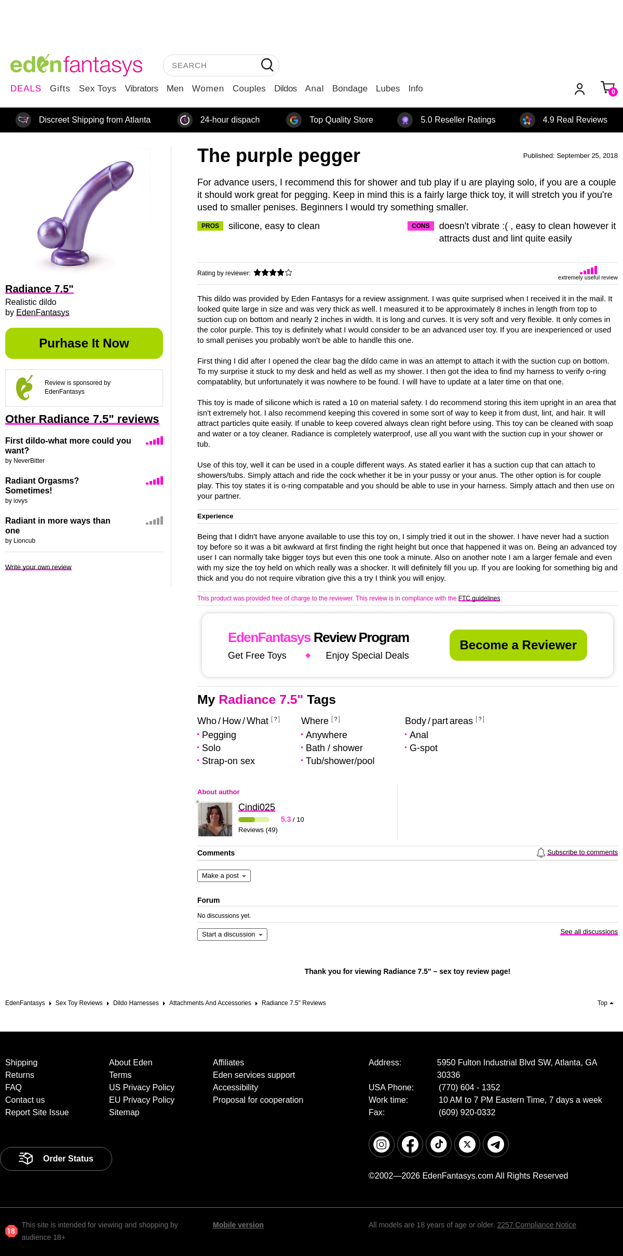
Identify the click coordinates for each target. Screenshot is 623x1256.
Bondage (350, 88)
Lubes (388, 88)
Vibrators (141, 88)
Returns (19, 1075)
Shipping (21, 1062)
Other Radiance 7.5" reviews (82, 418)
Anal (314, 88)
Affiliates (228, 1062)
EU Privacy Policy (141, 1099)
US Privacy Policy (141, 1087)
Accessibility (235, 1087)
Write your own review (38, 567)
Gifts (60, 88)
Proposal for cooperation (258, 1099)
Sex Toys (98, 88)
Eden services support (254, 1075)
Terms (120, 1075)
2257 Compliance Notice (536, 1225)
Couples (249, 88)
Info (415, 88)
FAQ (13, 1087)
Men (175, 88)
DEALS (26, 88)
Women (208, 88)
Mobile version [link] (238, 1225)
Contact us (25, 1099)
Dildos (285, 88)
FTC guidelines (479, 598)
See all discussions (589, 932)
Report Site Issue (37, 1112)
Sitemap (124, 1112)
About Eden (131, 1062)
